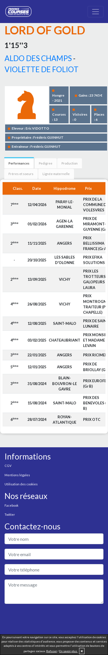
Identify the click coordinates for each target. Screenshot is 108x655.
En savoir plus (68, 651)
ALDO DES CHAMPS (38, 58)
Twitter (10, 514)
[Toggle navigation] (95, 11)
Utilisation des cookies (21, 484)
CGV (8, 465)
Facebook (11, 505)
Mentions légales (17, 475)
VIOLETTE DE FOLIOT (42, 69)
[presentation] (48, 619)
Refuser (51, 651)
